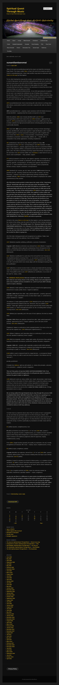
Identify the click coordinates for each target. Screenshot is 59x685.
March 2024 (9, 572)
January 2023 (10, 581)
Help (25, 71)
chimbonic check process (16, 277)
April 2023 (9, 579)
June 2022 (9, 584)
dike (27, 470)
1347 (8, 242)
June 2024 (9, 570)
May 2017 (9, 638)
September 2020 (11, 598)
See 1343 (47, 250)
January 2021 (10, 593)
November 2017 (10, 631)
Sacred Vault (36, 47)
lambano (35, 152)
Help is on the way (12, 75)
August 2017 (10, 632)
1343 (23, 329)
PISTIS (26, 216)
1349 (8, 339)
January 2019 (10, 615)
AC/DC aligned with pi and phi (14, 530)
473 (40, 117)
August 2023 (10, 574)
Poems (18, 47)
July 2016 (9, 648)
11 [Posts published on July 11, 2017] (22, 516)
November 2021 (10, 589)
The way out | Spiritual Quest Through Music (18, 542)
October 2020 (10, 596)
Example (27, 44)
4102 (8, 307)
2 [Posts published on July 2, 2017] (9, 515)
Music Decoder (10, 47)
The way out (35, 545)
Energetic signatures (12, 536)
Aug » (41, 523)
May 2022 (9, 586)
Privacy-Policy (12, 669)
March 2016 (9, 651)
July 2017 (9, 634)
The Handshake (33, 549)
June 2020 (9, 603)
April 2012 (9, 658)
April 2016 (9, 650)
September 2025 (11, 562)
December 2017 (10, 629)
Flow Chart (48, 44)
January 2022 (10, 588)
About (13, 40)
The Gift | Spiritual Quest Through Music (17, 549)
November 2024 (10, 569)
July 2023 (9, 576)
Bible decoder (27, 40)
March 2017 (9, 641)
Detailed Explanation (17, 44)
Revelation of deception (13, 532)
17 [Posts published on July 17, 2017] (15, 518)
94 (7, 448)
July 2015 (9, 655)
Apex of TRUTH (10, 529)
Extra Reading (35, 44)
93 (7, 426)
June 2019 (9, 610)
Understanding (14, 494)
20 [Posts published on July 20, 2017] (34, 518)
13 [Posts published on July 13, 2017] (34, 516)
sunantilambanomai (17, 62)
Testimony (43, 47)
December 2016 (10, 644)
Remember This (26, 47)
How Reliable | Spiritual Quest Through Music (18, 545)
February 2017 (10, 643)
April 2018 (9, 622)
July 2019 (9, 608)
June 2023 (9, 577)
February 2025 (10, 567)
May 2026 (9, 558)
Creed (8, 44)
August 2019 (10, 607)
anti (19, 152)
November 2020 (10, 595)
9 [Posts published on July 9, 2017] (9, 516)
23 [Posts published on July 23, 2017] (9, 520)
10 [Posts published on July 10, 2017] (15, 516)
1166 (8, 379)
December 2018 (10, 617)
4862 (18, 117)
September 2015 (11, 653)
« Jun (15, 523)
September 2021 (11, 591)
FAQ (42, 44)
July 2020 (9, 601)
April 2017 (9, 639)
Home (8, 40)
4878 (8, 103)
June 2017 (9, 636)
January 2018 (10, 627)
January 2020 (10, 605)
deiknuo (17, 365)
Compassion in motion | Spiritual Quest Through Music (21, 543)
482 (8, 142)
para (22, 134)
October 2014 (10, 657)
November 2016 (10, 646)
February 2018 (10, 625)
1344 (38, 246)
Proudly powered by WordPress (29, 679)
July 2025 (9, 564)
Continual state (44, 40)
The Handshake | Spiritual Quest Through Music (19, 547)
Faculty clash (10, 534)
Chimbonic (35, 40)
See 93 (16, 456)
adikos (11, 442)
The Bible (9, 51)
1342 (8, 313)
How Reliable (36, 547)
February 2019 (10, 614)
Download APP (12, 501)
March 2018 (9, 624)
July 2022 (9, 582)
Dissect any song (35, 542)
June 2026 (9, 557)
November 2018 (10, 619)
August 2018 (10, 620)
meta (17, 134)
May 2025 (9, 565)
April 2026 (9, 560)
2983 (33, 119)
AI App (19, 40)
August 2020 (10, 600)
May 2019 (9, 612)
